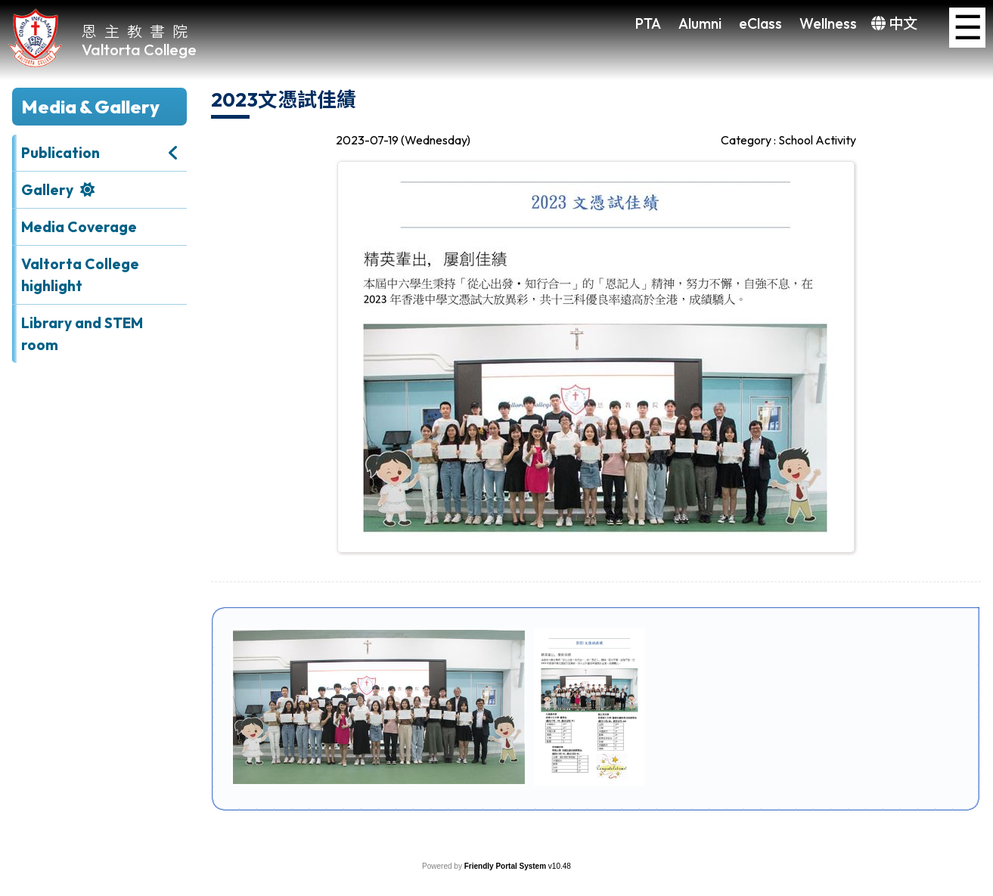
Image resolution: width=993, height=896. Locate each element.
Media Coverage (79, 227)
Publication (60, 153)
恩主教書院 (138, 31)
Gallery (47, 190)
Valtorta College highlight (80, 275)
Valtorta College (139, 49)
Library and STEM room (82, 334)
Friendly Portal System (506, 866)
